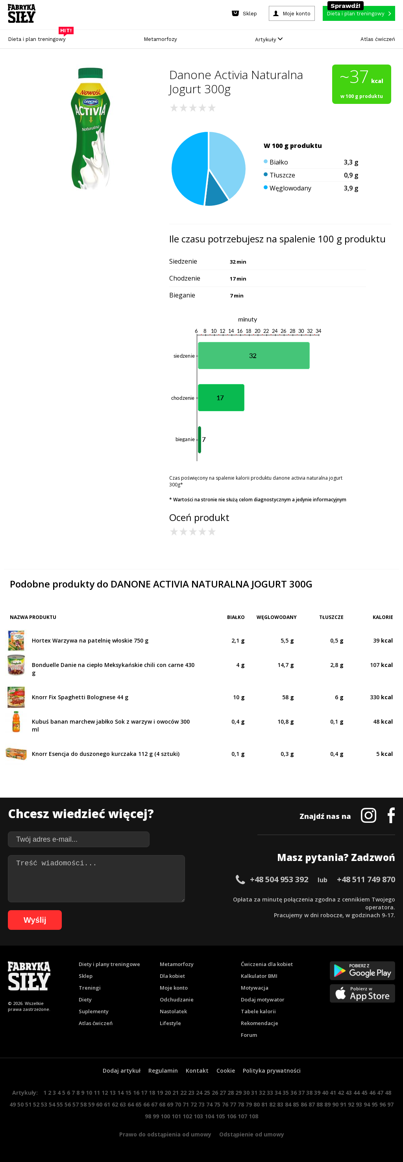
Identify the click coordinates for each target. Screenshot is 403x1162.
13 (112, 1092)
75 (217, 1104)
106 (231, 1116)
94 (367, 1104)
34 (278, 1092)
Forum (249, 1034)
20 (168, 1092)
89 (327, 1104)
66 (146, 1104)
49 (12, 1104)
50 (20, 1104)
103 (198, 1116)
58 (83, 1104)
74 (209, 1104)
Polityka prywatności (272, 1070)
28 (230, 1092)
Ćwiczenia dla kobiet (267, 964)
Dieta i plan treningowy (39, 37)
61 (107, 1104)
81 (264, 1104)
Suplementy (94, 1011)
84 (288, 1104)
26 (215, 1092)
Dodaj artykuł (121, 1070)
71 (186, 1104)
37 (301, 1092)
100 (165, 1116)
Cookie (225, 1070)
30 (246, 1092)
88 (319, 1104)
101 (176, 1116)
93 (359, 1104)
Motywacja (254, 987)
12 (105, 1092)
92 (351, 1104)
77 (233, 1104)
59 (91, 1104)
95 (375, 1104)
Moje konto (174, 987)
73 (201, 1104)
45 (364, 1092)
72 (193, 1104)
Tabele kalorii (258, 1011)
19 (160, 1092)
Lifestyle (170, 1023)
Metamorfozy (160, 39)
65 (138, 1104)
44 (356, 1092)
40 (325, 1092)
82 (272, 1104)
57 (75, 1104)
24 (199, 1092)
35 (286, 1092)
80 (256, 1104)
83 (280, 1104)
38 (309, 1092)
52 (36, 1104)
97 (390, 1104)
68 (162, 1104)
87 (312, 1104)
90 (335, 1104)
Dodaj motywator (263, 999)
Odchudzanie (177, 999)
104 (209, 1116)
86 (304, 1104)
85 (296, 1104)
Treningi (90, 987)
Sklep (85, 975)
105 (220, 1116)
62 (115, 1104)
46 (372, 1092)
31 (254, 1092)
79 (249, 1104)
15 (128, 1092)
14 (120, 1092)
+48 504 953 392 (279, 879)
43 (349, 1092)
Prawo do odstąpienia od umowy (165, 1134)
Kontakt (197, 1070)
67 (154, 1104)
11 (97, 1092)
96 (382, 1104)
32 (262, 1092)
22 (183, 1092)
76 (225, 1104)
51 (28, 1104)
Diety (85, 999)
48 (388, 1092)
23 (191, 1092)
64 (131, 1104)
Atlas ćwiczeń (377, 39)
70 (178, 1104)
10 (89, 1092)
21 (175, 1092)
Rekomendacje (259, 1023)
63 (123, 1104)
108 (253, 1116)
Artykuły (269, 39)
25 (207, 1092)
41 (333, 1092)
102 (187, 1116)
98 (148, 1116)
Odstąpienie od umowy (251, 1134)
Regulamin (163, 1070)
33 (270, 1092)
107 (242, 1116)
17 (144, 1092)
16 (136, 1092)
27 (223, 1092)
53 (44, 1104)
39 (317, 1092)
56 (68, 1104)
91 (343, 1104)
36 (293, 1092)
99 (156, 1116)
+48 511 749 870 (366, 879)
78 (241, 1104)
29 (238, 1092)
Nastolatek (173, 1011)
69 (170, 1104)
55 (60, 1104)
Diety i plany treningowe (109, 964)
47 (380, 1092)
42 (341, 1092)
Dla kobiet (172, 975)
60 (99, 1104)
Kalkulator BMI (259, 975)
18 (152, 1092)
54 (52, 1104)
